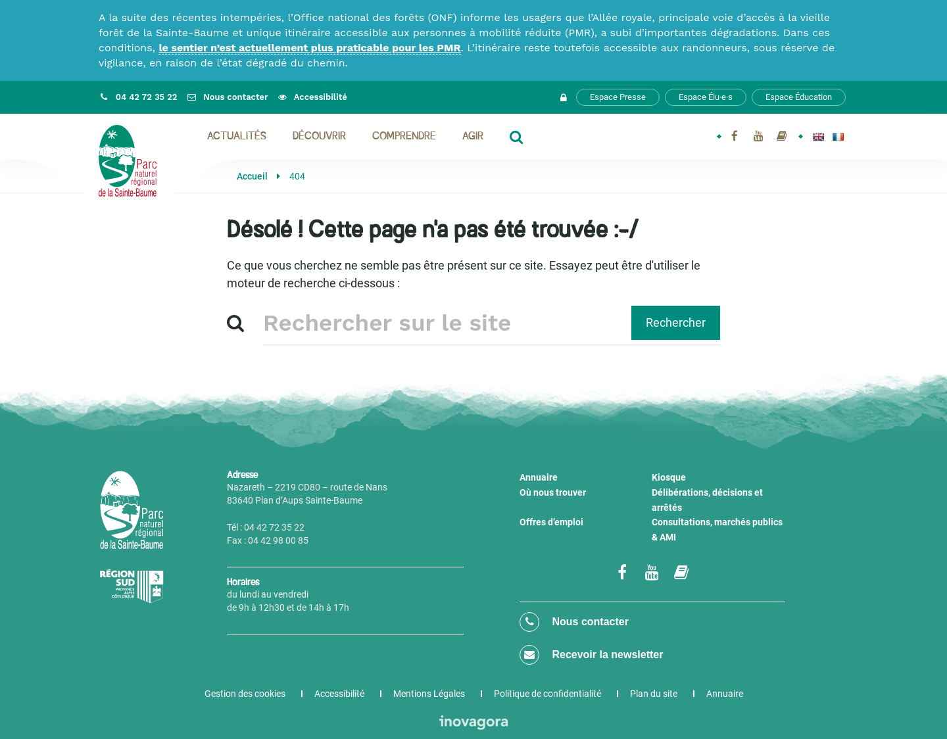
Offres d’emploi (551, 522)
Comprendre (404, 136)
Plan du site (653, 693)
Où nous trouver (553, 492)
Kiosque (669, 477)
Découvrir (319, 136)
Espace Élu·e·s (706, 97)
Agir (472, 136)
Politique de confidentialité (547, 693)
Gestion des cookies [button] (245, 693)
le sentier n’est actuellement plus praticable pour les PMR (309, 47)
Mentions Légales (429, 693)
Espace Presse (618, 97)
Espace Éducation (798, 97)
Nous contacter (574, 622)
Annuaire (539, 477)
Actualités (236, 136)
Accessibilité (339, 693)
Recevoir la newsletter (591, 655)
